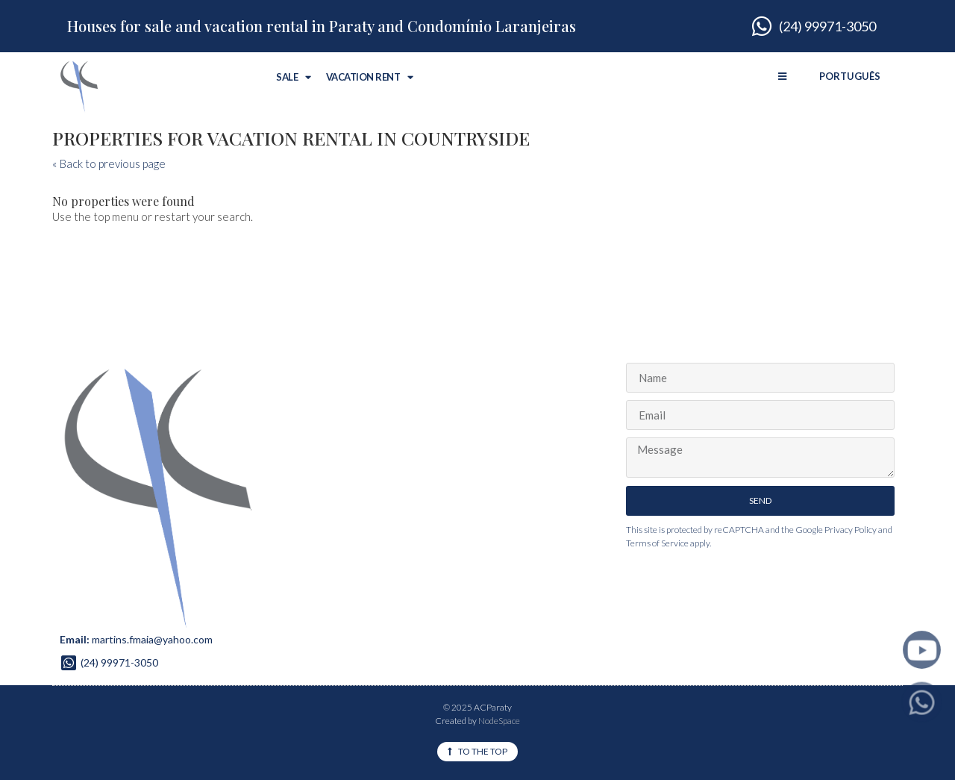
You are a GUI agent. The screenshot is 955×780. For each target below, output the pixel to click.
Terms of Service (657, 543)
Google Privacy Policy (836, 529)
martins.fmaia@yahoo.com (152, 639)
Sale (293, 77)
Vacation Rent (369, 77)
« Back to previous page (109, 163)
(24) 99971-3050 (119, 662)
